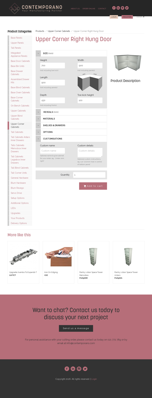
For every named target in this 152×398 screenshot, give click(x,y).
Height (43, 60)
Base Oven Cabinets (20, 92)
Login (114, 17)
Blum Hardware (18, 183)
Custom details (85, 145)
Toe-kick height (85, 95)
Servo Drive (16, 193)
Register (127, 17)
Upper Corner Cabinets (17, 125)
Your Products (17, 218)
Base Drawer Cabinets (17, 72)
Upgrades (15, 213)
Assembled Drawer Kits (20, 81)
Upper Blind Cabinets (16, 117)
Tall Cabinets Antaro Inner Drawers (20, 138)
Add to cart (93, 186)
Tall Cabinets (17, 132)
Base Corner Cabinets (17, 99)
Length (44, 77)
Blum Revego (17, 188)
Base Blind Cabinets (20, 87)
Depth (43, 95)
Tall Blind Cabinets (20, 168)
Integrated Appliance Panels (19, 54)
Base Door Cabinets (20, 61)
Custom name (47, 145)
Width (80, 60)
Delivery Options (19, 223)
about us (75, 9)
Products (40, 31)
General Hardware (19, 178)
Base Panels (16, 38)
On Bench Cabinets (20, 106)
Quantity (65, 174)
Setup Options (17, 198)
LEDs (13, 208)
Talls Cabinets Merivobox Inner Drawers (18, 148)
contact (102, 9)
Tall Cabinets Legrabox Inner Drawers (18, 159)
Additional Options (20, 203)
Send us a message (76, 328)
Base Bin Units (17, 66)
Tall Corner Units (19, 173)
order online (89, 9)
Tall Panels (16, 48)
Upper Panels (17, 43)
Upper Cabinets (18, 111)
